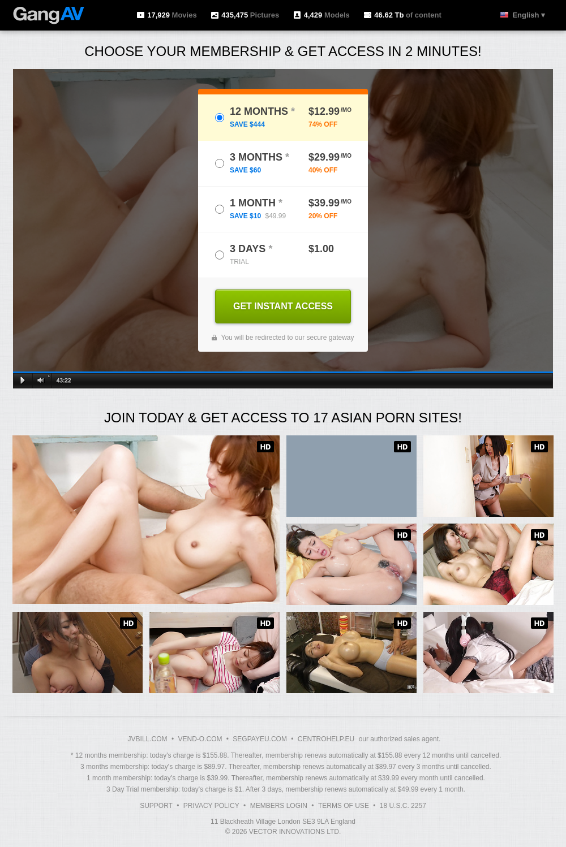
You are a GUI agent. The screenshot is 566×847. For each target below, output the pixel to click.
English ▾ (528, 15)
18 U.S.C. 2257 (403, 806)
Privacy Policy (211, 806)
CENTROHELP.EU (326, 739)
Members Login (278, 806)
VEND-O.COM (200, 739)
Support (156, 806)
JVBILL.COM (148, 739)
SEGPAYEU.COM (260, 739)
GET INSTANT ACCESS (283, 306)
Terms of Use (343, 806)
